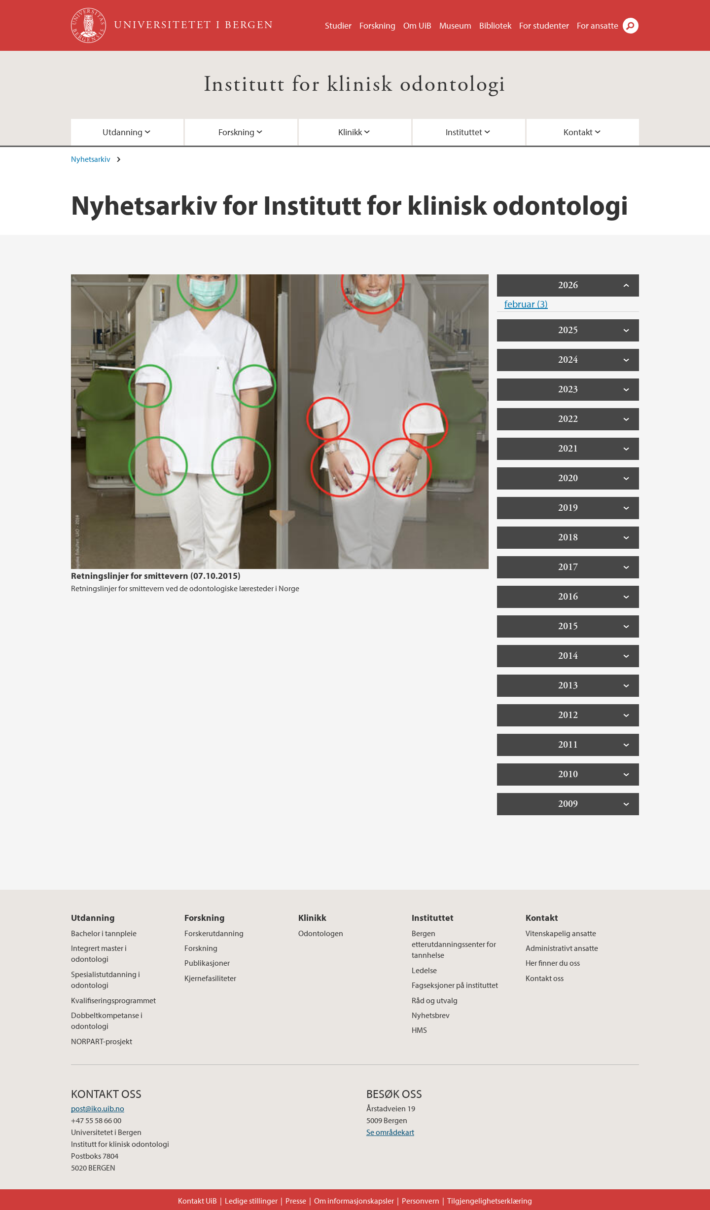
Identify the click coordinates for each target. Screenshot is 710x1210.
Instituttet (464, 132)
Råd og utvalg (435, 1000)
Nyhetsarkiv (90, 159)
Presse (295, 1201)
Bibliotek (495, 25)
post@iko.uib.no (97, 1108)
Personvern (420, 1201)
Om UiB (417, 25)
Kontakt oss (545, 978)
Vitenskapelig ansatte (561, 933)
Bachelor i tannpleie (104, 933)
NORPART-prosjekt (101, 1041)
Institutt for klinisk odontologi (355, 85)
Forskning (377, 25)
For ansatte (597, 25)
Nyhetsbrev (431, 1015)
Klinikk (350, 132)
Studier (338, 25)
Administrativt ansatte (562, 948)
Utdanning (122, 132)
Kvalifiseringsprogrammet (113, 1000)
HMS (419, 1030)
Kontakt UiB (197, 1201)
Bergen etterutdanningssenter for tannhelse (454, 944)
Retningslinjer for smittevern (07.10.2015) (156, 575)
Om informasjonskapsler (354, 1201)
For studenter (544, 25)
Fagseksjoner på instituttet (455, 985)
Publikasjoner (207, 963)
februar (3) (526, 304)
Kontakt (578, 132)
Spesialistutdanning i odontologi (105, 979)
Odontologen (320, 933)
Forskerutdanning (214, 933)
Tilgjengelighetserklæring (489, 1201)
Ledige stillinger (251, 1201)
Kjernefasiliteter (210, 978)
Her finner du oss (553, 963)
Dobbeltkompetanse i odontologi (106, 1020)
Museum (455, 25)
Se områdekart (390, 1132)
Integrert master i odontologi (99, 953)
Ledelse (424, 970)
